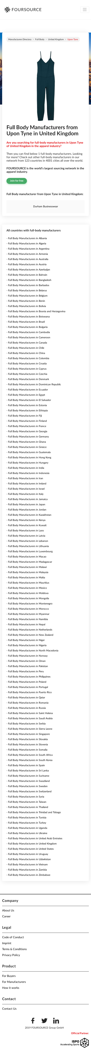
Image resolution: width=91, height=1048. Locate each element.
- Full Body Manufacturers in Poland (26, 682)
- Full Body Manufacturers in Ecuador (27, 390)
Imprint (6, 943)
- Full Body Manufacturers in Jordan (26, 510)
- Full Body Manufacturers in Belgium (27, 296)
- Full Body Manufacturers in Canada (26, 343)
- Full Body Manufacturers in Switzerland (29, 791)
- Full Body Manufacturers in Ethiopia (27, 410)
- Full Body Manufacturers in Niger (25, 640)
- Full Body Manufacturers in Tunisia (26, 817)
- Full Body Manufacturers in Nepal (25, 624)
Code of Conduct (13, 937)
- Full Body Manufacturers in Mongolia (27, 598)
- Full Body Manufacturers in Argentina (27, 249)
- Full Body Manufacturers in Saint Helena (29, 713)
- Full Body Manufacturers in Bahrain (26, 275)
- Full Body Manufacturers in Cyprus (26, 369)
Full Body (39, 39)
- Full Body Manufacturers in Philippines (28, 677)
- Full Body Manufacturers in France (26, 426)
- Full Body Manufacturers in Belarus (26, 290)
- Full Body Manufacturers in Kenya (25, 520)
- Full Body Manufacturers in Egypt (25, 395)
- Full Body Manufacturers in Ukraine (26, 833)
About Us (8, 910)
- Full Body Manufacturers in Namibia (27, 619)
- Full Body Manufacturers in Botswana (28, 316)
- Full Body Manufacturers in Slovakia (27, 739)
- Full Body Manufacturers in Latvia (25, 536)
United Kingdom (56, 39)
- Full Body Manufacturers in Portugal (27, 687)
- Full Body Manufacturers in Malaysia (27, 572)
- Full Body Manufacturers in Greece (26, 447)
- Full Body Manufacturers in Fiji (24, 416)
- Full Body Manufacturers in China (25, 353)
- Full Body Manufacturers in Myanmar (27, 614)
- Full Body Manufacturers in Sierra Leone (29, 729)
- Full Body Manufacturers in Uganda (26, 828)
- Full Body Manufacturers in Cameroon (28, 337)
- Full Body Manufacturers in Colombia (27, 358)
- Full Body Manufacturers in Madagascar (29, 562)
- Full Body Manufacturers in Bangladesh (28, 280)
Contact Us (9, 1008)
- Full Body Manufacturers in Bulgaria (27, 327)
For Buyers (9, 976)
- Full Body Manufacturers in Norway (27, 656)
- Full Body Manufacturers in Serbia (26, 723)
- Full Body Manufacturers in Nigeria (26, 645)
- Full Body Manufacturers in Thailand (27, 807)
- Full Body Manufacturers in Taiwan (26, 802)
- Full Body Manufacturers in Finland (26, 421)
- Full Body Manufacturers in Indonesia (27, 473)
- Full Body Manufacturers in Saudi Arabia (29, 718)
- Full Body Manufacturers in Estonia (26, 405)
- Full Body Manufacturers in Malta (25, 577)
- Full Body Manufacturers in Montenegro (29, 603)
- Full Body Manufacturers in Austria (26, 264)
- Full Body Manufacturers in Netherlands (29, 630)
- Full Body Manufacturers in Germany (27, 436)
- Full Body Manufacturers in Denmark (27, 379)
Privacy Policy (11, 955)
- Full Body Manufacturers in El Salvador (28, 400)
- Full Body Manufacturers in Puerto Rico (29, 692)
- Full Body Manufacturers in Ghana (26, 442)
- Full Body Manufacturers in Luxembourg (29, 551)
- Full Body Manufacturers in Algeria (26, 243)
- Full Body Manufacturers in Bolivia (26, 306)
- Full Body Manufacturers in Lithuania (27, 546)
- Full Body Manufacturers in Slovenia (27, 744)
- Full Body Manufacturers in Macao (26, 556)
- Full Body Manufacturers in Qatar (25, 697)
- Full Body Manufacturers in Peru (25, 671)
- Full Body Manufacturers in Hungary (27, 463)
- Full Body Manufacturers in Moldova (27, 593)
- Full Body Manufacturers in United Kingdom (31, 844)
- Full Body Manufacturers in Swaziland (28, 781)
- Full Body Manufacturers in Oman (26, 661)
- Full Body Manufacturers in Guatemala (28, 452)
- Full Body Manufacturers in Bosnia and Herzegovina (35, 311)
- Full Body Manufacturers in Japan (25, 504)
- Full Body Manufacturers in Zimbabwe (28, 875)
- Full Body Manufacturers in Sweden (27, 786)
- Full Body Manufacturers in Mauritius (27, 583)
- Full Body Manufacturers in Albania (26, 238)
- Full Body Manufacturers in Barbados (27, 285)
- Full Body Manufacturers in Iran (24, 478)
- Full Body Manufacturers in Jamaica (27, 499)
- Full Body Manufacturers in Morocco (27, 609)
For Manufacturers (14, 982)
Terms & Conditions (14, 949)
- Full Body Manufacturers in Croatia (26, 363)
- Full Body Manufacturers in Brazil (25, 322)
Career (6, 916)
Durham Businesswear (45, 206)
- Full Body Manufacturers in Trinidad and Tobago (33, 812)
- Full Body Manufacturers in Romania (27, 703)
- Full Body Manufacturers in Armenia (27, 254)
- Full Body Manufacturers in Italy (24, 494)
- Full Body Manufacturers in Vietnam (27, 864)
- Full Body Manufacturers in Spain (25, 765)
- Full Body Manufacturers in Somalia (26, 750)
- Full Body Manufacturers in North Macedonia (32, 650)
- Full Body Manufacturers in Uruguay (27, 854)
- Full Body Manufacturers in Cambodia (28, 332)
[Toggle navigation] (84, 9)
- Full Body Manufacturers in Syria (25, 797)
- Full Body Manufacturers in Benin (25, 301)
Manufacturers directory (19, 39)
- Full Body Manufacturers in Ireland (26, 483)
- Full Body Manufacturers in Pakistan (27, 666)
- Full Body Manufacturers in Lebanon (27, 541)
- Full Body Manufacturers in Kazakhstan (28, 515)
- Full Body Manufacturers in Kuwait (26, 525)
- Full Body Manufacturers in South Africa (29, 755)
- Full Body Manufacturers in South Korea (29, 760)
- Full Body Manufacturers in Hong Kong (28, 457)
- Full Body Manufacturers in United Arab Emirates (34, 838)
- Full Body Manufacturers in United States (30, 849)
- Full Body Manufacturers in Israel (25, 489)
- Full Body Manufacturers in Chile (25, 348)
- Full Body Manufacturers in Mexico (26, 588)
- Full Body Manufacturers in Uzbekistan (28, 859)
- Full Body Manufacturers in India (25, 468)
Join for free (16, 181)
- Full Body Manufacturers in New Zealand (29, 635)
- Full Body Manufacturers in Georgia (26, 431)
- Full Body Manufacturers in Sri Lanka (27, 770)
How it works (10, 987)
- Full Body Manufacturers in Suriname (27, 776)
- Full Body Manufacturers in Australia (27, 259)
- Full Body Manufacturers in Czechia (26, 374)
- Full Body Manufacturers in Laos (25, 530)
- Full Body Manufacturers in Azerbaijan (28, 269)
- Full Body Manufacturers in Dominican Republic (33, 384)
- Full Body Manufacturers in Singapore (28, 734)
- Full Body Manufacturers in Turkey (26, 823)
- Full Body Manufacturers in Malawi (26, 567)
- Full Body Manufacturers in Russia (26, 708)
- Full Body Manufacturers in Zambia (26, 870)
